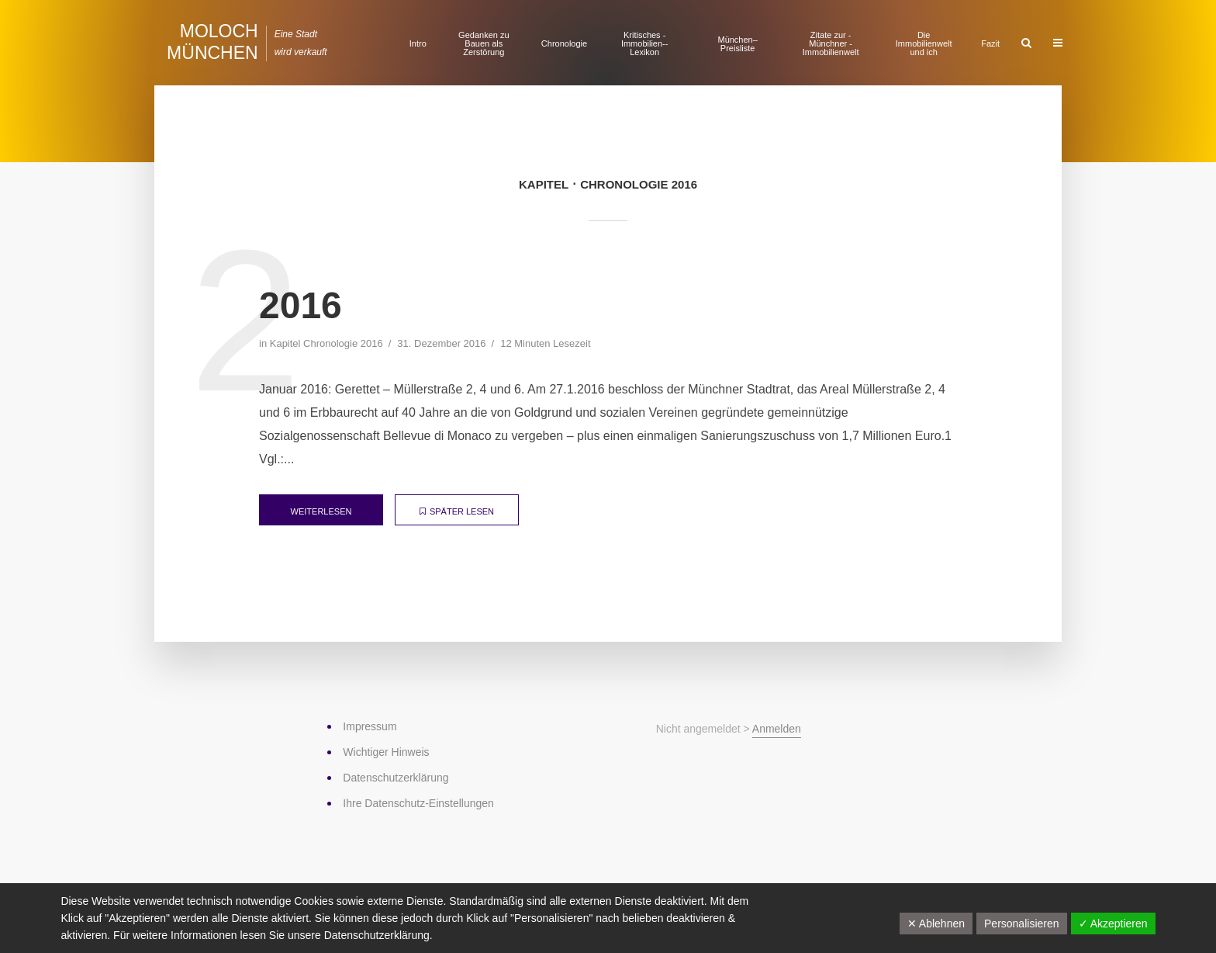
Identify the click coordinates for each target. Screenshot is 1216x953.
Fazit (990, 43)
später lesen (457, 511)
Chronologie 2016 (343, 343)
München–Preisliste (737, 44)
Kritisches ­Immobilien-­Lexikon (644, 43)
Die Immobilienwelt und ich (924, 43)
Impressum (369, 726)
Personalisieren (1021, 923)
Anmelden (776, 729)
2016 (300, 305)
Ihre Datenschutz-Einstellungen (418, 803)
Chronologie (564, 43)
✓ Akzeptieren (1113, 923)
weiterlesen (321, 511)
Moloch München (212, 42)
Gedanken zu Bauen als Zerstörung (483, 43)
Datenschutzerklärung (377, 935)
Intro (418, 43)
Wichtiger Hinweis (386, 752)
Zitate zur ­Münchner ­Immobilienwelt (831, 43)
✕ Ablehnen (936, 923)
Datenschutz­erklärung (395, 777)
